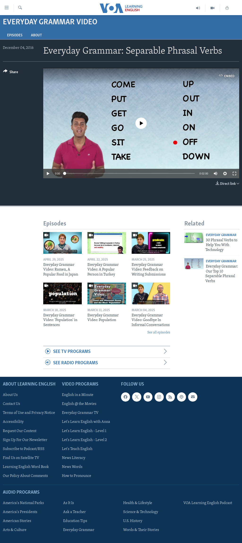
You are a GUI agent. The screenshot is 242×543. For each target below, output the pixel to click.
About (36, 35)
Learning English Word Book (26, 467)
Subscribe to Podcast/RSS (23, 449)
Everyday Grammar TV (80, 413)
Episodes (14, 35)
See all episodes (158, 332)
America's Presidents (20, 512)
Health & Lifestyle (137, 503)
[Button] (10, 73)
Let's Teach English (77, 449)
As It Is (68, 503)
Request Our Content (19, 431)
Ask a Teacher (74, 512)
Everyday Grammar (221, 235)
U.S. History (132, 521)
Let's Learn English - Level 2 (84, 440)
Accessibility (13, 422)
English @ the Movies (79, 404)
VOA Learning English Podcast (207, 503)
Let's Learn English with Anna (86, 422)
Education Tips (75, 521)
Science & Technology (140, 512)
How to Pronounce (76, 476)
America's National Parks (23, 503)
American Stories (17, 521)
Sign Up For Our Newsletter (25, 440)
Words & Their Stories (141, 530)
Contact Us (11, 404)
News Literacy (73, 458)
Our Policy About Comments (25, 476)
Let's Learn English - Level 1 (84, 431)
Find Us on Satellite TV (21, 458)
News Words (72, 467)
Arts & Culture (14, 530)
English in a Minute (77, 395)
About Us (10, 395)
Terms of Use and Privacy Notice (29, 413)
